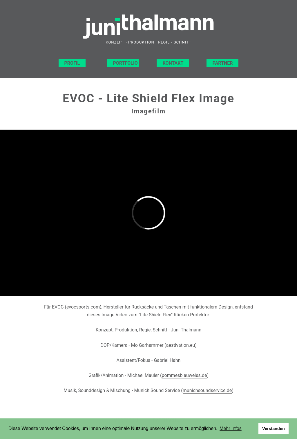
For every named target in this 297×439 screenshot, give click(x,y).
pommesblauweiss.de (184, 375)
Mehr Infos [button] (231, 428)
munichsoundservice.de (207, 390)
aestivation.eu (180, 345)
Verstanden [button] (273, 428)
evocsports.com (83, 307)
